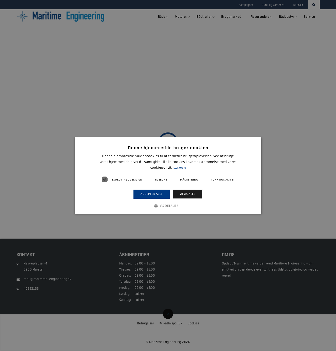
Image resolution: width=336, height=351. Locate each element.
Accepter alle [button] (151, 194)
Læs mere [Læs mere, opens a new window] (179, 168)
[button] (168, 205)
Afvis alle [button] (187, 194)
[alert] (168, 175)
